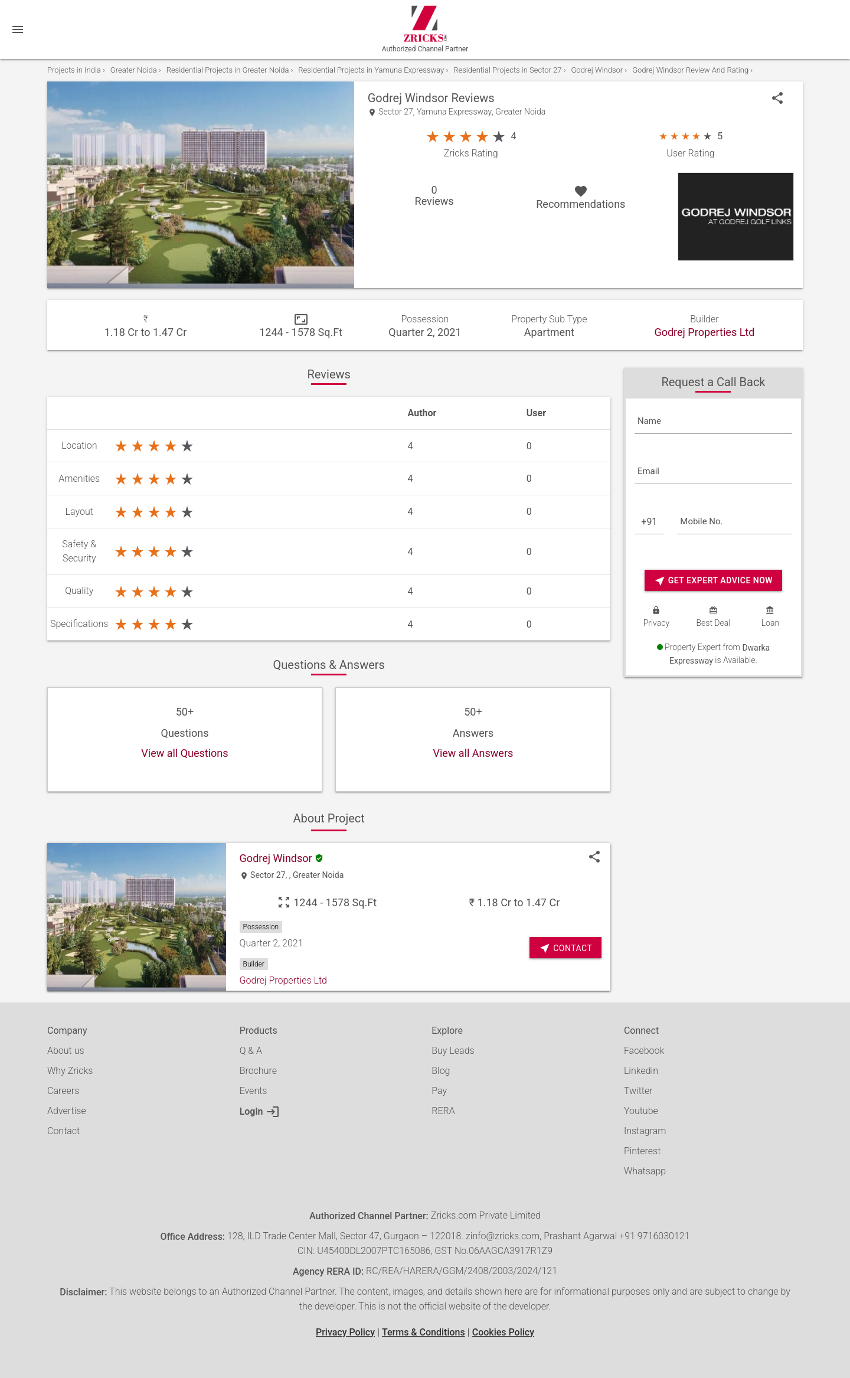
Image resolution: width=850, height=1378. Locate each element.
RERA (443, 1110)
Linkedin (641, 1070)
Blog (440, 1070)
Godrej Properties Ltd (704, 332)
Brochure (258, 1070)
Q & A (251, 1050)
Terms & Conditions (423, 1332)
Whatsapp (645, 1171)
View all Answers (473, 753)
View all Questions (184, 753)
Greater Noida (520, 111)
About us (65, 1050)
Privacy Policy (345, 1332)
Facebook (644, 1050)
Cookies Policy (503, 1332)
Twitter (638, 1090)
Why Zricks (70, 1070)
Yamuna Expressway (454, 111)
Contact (63, 1131)
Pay (439, 1090)
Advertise (66, 1110)
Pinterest (642, 1151)
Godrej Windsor (408, 98)
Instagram (645, 1131)
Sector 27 (395, 111)
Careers (63, 1090)
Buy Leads (452, 1050)
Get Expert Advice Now (713, 580)
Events (253, 1090)
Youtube (641, 1110)
